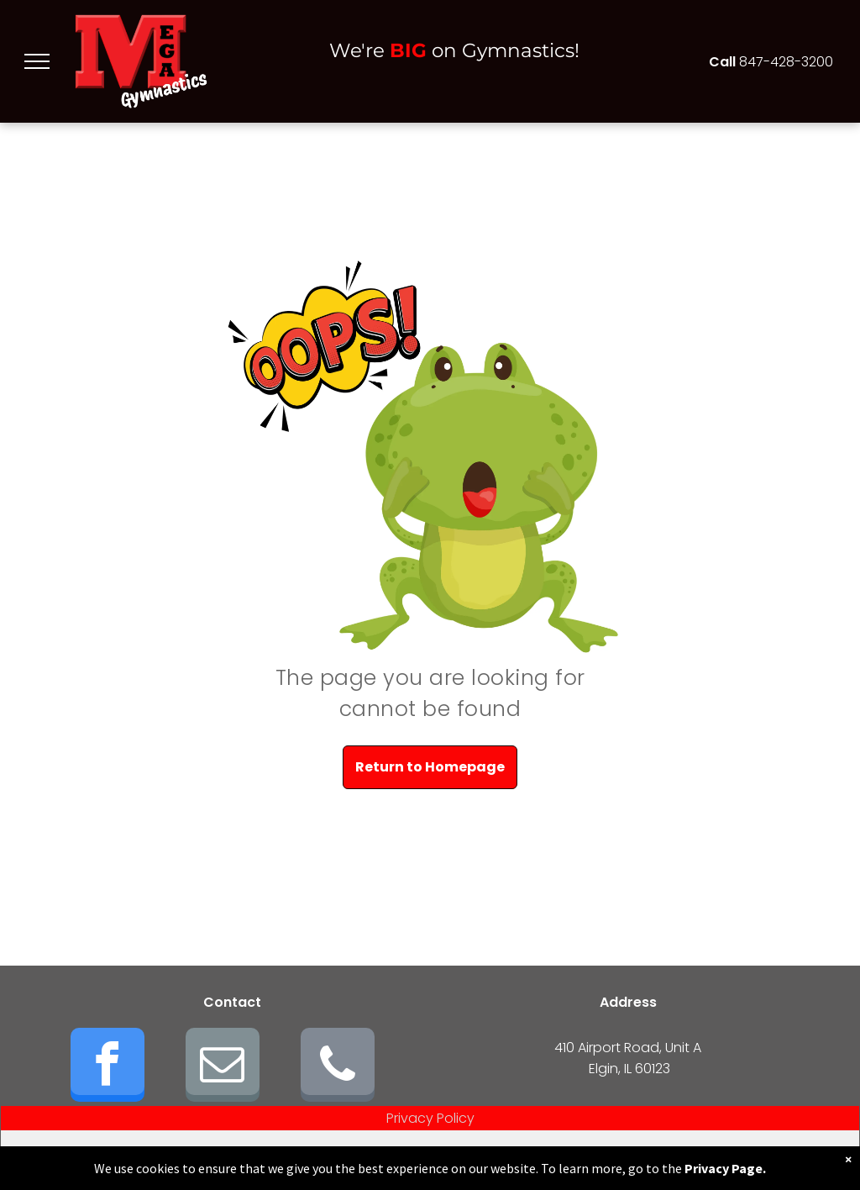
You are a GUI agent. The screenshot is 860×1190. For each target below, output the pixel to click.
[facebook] (107, 1067)
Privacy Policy (430, 1118)
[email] (223, 1067)
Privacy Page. (725, 1168)
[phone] (338, 1067)
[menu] (37, 61)
